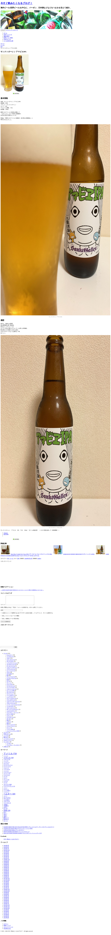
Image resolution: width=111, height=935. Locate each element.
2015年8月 (6, 913)
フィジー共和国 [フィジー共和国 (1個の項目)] (7, 792)
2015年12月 (7, 907)
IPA (8, 558)
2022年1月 (6, 850)
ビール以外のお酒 (8, 41)
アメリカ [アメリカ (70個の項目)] (10, 755)
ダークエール (10, 694)
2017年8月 (6, 885)
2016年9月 (6, 894)
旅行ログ (6, 739)
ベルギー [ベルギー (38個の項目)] (9, 796)
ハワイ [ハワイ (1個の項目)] (5, 789)
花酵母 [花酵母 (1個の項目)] (5, 818)
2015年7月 (6, 914)
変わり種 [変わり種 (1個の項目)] (6, 810)
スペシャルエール (11, 700)
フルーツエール (11, 709)
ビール (11, 558)
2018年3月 (6, 877)
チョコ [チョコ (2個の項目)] (6, 783)
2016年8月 (6, 896)
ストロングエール (11, 680)
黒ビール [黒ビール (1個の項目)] (6, 822)
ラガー (8, 660)
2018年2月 (6, 878)
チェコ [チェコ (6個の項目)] (6, 781)
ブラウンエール (11, 671)
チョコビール (10, 719)
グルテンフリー (8, 742)
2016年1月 (6, 905)
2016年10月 (7, 892)
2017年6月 (6, 886)
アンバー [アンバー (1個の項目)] (6, 757)
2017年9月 (6, 883)
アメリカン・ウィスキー (13, 746)
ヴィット (9, 684)
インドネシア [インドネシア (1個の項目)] (7, 764)
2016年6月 (6, 899)
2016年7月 (6, 897)
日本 (18, 558)
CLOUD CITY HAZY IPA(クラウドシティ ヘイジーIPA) (18, 830)
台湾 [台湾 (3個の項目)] (5, 809)
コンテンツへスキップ (12, 30)
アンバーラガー (11, 689)
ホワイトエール (11, 726)
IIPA (8, 722)
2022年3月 (6, 847)
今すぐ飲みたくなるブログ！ (16, 3)
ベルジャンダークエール (13, 703)
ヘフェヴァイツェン (12, 664)
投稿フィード (7, 927)
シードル (6, 737)
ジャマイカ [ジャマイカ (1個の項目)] (6, 772)
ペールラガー (10, 708)
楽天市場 (6, 534)
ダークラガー (10, 663)
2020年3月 (6, 867)
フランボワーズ (11, 701)
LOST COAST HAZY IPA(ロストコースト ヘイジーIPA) (16, 590)
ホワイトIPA (10, 716)
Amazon (6, 533)
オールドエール (11, 667)
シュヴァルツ (10, 698)
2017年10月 (7, 881)
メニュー (3, 30)
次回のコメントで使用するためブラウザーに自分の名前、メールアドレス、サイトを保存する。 (28, 614)
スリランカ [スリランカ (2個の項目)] (7, 777)
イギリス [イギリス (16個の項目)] (9, 759)
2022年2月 (6, 849)
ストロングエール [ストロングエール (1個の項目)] (7, 774)
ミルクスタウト (11, 712)
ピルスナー (10, 656)
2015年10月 (7, 910)
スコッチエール (11, 661)
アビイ (8, 674)
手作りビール (7, 735)
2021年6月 (6, 855)
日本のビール (7, 39)
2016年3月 (6, 903)
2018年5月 (6, 874)
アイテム (6, 734)
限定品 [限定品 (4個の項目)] (6, 821)
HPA (8, 725)
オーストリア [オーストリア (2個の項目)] (7, 768)
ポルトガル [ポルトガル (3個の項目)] (7, 800)
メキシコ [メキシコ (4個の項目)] (7, 803)
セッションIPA (10, 692)
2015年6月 (6, 916)
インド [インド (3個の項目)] (6, 762)
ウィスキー (7, 743)
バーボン (9, 745)
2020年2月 (6, 869)
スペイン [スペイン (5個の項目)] (7, 775)
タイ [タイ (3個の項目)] (5, 778)
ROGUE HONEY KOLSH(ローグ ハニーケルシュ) (17, 833)
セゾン (8, 729)
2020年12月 (7, 861)
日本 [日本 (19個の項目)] (7, 812)
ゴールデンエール (11, 666)
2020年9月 (6, 863)
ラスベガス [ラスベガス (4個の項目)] (7, 804)
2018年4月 (6, 875)
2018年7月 (6, 870)
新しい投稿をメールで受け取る (10, 620)
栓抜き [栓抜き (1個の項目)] (5, 815)
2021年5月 (6, 856)
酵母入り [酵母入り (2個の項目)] (6, 819)
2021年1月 (6, 859)
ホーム (5, 33)
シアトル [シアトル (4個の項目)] (7, 771)
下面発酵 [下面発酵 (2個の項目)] (6, 807)
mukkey (39, 558)
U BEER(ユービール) (37, 590)
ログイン (6, 925)
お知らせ (6, 748)
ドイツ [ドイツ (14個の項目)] (8, 786)
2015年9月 (6, 911)
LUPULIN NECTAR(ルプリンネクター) (14, 831)
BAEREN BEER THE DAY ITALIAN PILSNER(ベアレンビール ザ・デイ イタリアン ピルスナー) (29, 828)
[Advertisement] (13, 573)
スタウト (9, 723)
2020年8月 (6, 864)
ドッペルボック (11, 697)
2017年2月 (6, 888)
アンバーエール (11, 678)
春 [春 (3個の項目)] (5, 814)
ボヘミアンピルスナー (13, 711)
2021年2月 (6, 858)
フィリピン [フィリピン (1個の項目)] (6, 793)
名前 (2, 612)
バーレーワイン (11, 728)
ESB (8, 681)
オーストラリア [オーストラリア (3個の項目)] (8, 767)
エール (8, 683)
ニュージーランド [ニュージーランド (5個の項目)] (9, 788)
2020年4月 (6, 866)
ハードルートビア (8, 740)
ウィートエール (11, 672)
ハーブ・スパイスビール (13, 706)
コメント (3, 606)
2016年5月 (6, 900)
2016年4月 (6, 902)
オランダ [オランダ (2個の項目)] (6, 765)
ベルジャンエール (11, 690)
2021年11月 (6, 852)
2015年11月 (6, 908)
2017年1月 (6, 889)
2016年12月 (7, 891)
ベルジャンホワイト (12, 669)
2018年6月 (6, 872)
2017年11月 (6, 880)
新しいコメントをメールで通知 (10, 617)
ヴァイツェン (10, 695)
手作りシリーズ (8, 34)
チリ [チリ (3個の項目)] (5, 784)
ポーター (9, 720)
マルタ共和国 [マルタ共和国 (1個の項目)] (7, 801)
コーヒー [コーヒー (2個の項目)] (6, 769)
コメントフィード (8, 928)
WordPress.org (7, 930)
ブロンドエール (11, 705)
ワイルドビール (11, 687)
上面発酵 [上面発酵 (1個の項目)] (6, 806)
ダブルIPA (9, 675)
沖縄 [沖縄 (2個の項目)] (5, 816)
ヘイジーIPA (10, 731)
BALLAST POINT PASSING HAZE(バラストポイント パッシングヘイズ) (23, 835)
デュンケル (10, 686)
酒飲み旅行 (7, 36)
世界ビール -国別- (8, 37)
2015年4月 (6, 919)
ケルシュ (9, 717)
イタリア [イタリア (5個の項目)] (7, 761)
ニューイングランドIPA (13, 732)
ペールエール (10, 658)
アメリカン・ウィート (13, 714)
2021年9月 (6, 853)
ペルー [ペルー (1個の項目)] (5, 797)
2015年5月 (6, 917)
